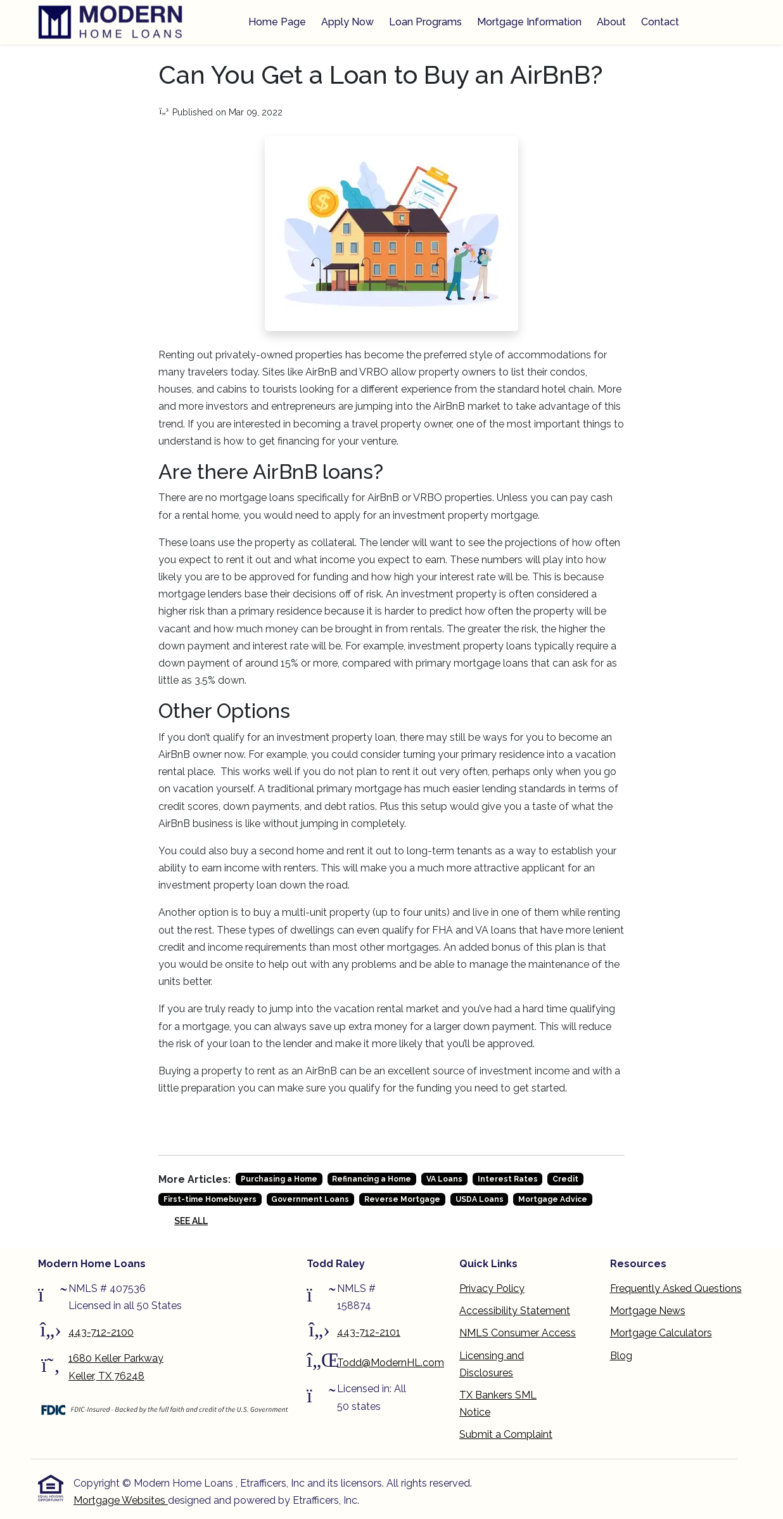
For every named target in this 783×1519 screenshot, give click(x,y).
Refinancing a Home (371, 1179)
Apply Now (347, 22)
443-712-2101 (368, 1332)
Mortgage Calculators (661, 1333)
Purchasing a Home (279, 1179)
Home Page (277, 22)
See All (191, 1221)
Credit (565, 1179)
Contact (660, 22)
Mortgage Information (529, 22)
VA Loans (444, 1179)
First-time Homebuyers (210, 1199)
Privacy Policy (492, 1288)
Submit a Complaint (505, 1434)
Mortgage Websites (120, 1500)
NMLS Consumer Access (517, 1333)
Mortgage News (647, 1311)
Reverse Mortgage (402, 1199)
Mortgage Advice (552, 1199)
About (611, 22)
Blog (621, 1356)
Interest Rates (508, 1179)
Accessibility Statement (514, 1311)
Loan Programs (425, 22)
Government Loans (310, 1199)
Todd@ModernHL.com (390, 1363)
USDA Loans (479, 1199)
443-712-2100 (101, 1332)
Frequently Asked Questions (676, 1288)
